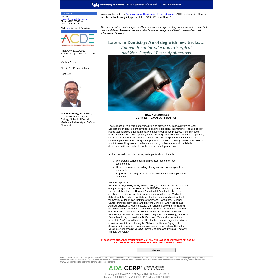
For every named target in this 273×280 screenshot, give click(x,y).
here (68, 28)
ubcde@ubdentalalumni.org (74, 19)
